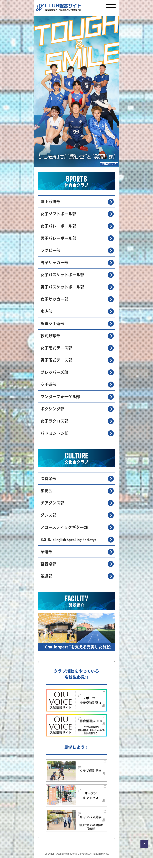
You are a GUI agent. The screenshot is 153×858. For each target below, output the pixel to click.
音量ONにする (109, 164)
